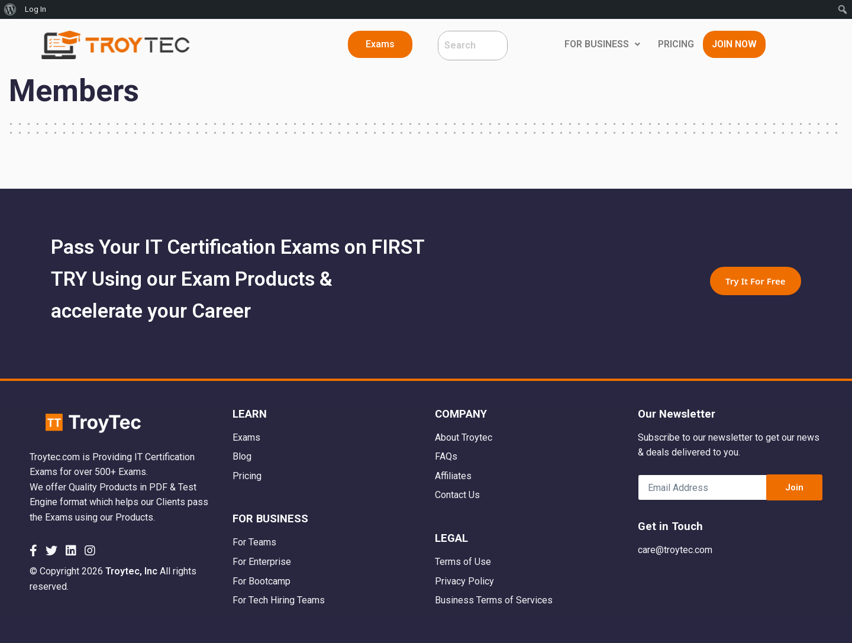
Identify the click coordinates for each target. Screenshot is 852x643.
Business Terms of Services (494, 600)
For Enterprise (262, 561)
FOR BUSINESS (602, 44)
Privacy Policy (464, 581)
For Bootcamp (262, 581)
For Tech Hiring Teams (279, 600)
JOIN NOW (734, 44)
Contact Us (457, 494)
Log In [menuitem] (35, 9)
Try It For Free (755, 281)
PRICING (676, 44)
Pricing (247, 476)
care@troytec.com (675, 549)
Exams (246, 437)
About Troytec (463, 437)
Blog (242, 456)
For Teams (254, 542)
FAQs (446, 456)
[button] (380, 44)
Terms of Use (463, 561)
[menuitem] (10, 9)
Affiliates (453, 476)
